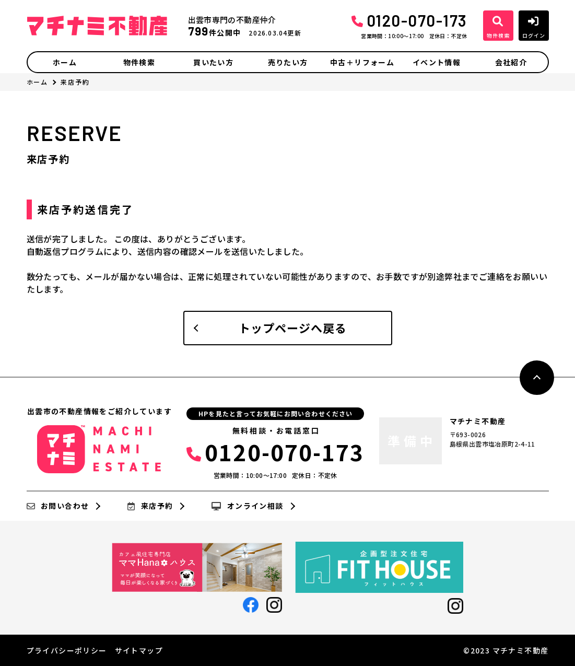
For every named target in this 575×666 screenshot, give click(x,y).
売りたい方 (288, 62)
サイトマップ (139, 650)
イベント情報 (437, 62)
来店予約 (150, 506)
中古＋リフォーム (362, 62)
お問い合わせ (58, 506)
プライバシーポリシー (67, 650)
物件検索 (139, 62)
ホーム (65, 62)
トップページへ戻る (293, 327)
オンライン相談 (247, 506)
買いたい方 (213, 62)
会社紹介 (511, 62)
